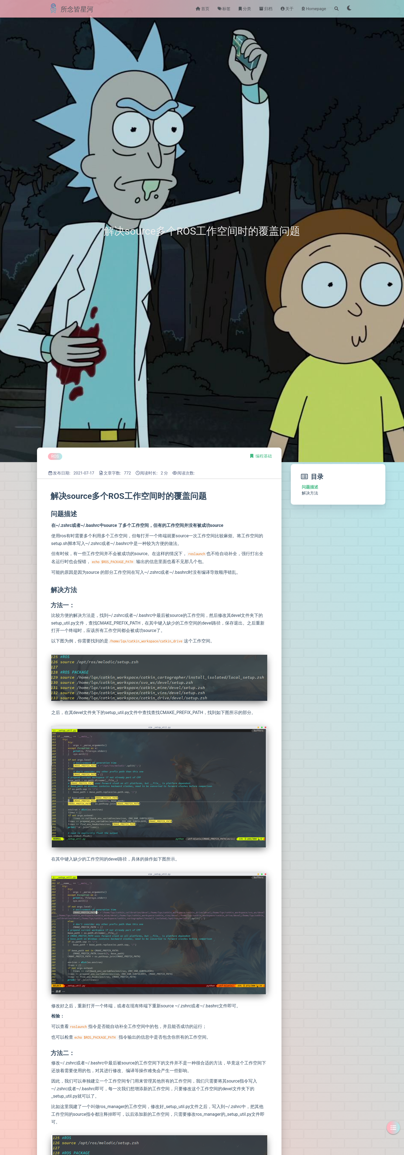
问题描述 (310, 487)
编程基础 (263, 456)
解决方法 (310, 493)
